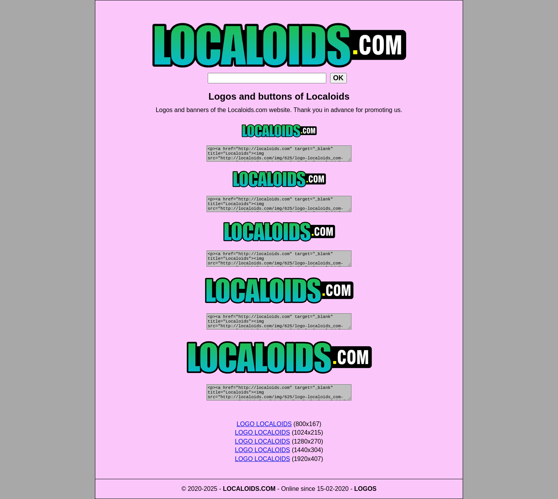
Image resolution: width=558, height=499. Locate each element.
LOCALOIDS (241, 488)
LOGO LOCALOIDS (264, 424)
